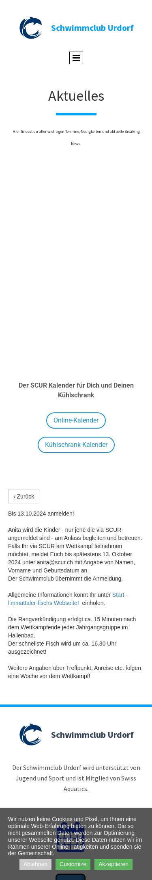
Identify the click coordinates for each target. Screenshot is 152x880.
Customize (73, 864)
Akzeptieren (113, 864)
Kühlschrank (76, 395)
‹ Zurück (23, 496)
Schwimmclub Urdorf (92, 27)
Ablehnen (35, 864)
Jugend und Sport (40, 778)
